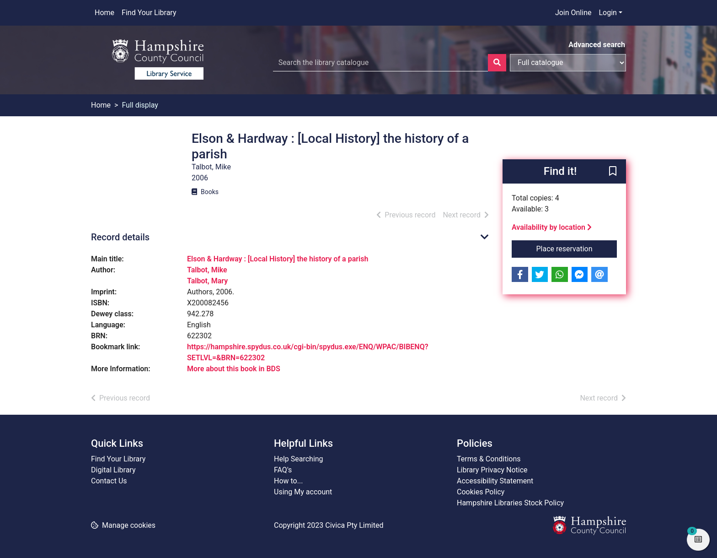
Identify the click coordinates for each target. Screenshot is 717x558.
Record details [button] (120, 237)
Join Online (573, 12)
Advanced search (596, 44)
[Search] (497, 62)
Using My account (303, 492)
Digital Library (113, 470)
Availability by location (552, 227)
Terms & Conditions (489, 459)
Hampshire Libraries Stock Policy (510, 502)
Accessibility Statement (495, 481)
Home (104, 12)
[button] (613, 172)
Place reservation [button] (576, 248)
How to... (288, 481)
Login (607, 12)
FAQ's (283, 470)
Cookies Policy (480, 492)
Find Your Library (149, 12)
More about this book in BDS (233, 368)
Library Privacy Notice (492, 470)
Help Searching (298, 459)
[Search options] (568, 62)
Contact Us (109, 481)
